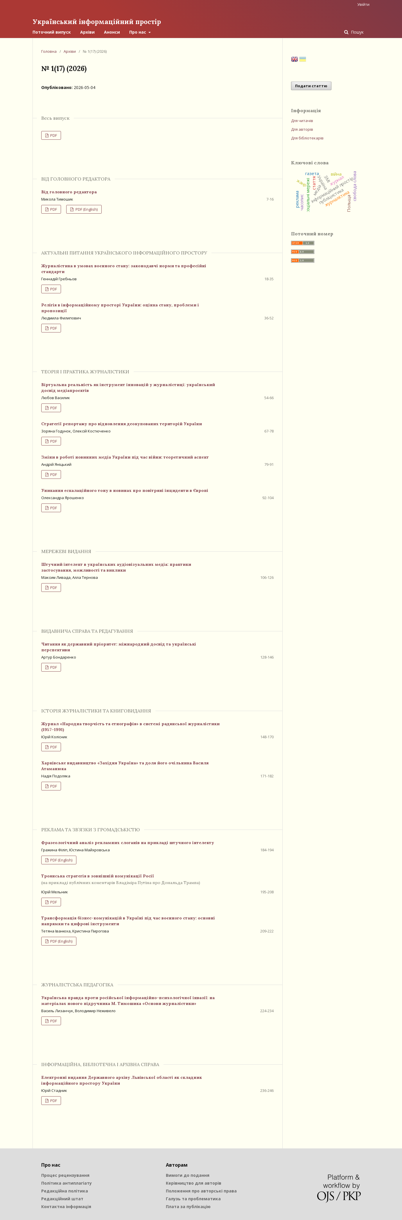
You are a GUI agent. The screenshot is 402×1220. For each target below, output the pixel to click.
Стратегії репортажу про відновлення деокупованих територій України (121, 423)
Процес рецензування (65, 1175)
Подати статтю (311, 85)
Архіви (87, 31)
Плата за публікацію (188, 1206)
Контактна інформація (66, 1206)
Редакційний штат (62, 1198)
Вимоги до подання (187, 1175)
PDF (53, 135)
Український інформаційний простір (99, 21)
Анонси (112, 31)
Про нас (138, 31)
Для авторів (302, 129)
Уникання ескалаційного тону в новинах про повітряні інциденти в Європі (124, 490)
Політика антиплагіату (66, 1183)
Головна (49, 51)
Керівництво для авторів (193, 1183)
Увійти (363, 4)
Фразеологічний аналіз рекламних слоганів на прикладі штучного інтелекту (127, 842)
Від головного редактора (69, 191)
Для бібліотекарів (307, 137)
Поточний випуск (52, 31)
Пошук (357, 31)
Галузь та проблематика (193, 1198)
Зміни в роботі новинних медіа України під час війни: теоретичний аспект (125, 456)
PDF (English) (86, 209)
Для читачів (302, 120)
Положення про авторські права (201, 1190)
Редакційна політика (64, 1190)
